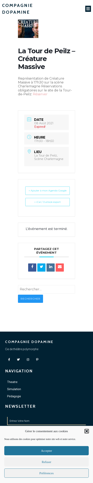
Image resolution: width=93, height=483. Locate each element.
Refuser (46, 462)
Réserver (40, 94)
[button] (87, 431)
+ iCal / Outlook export (47, 201)
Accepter (46, 450)
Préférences (46, 473)
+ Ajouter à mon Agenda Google (47, 190)
